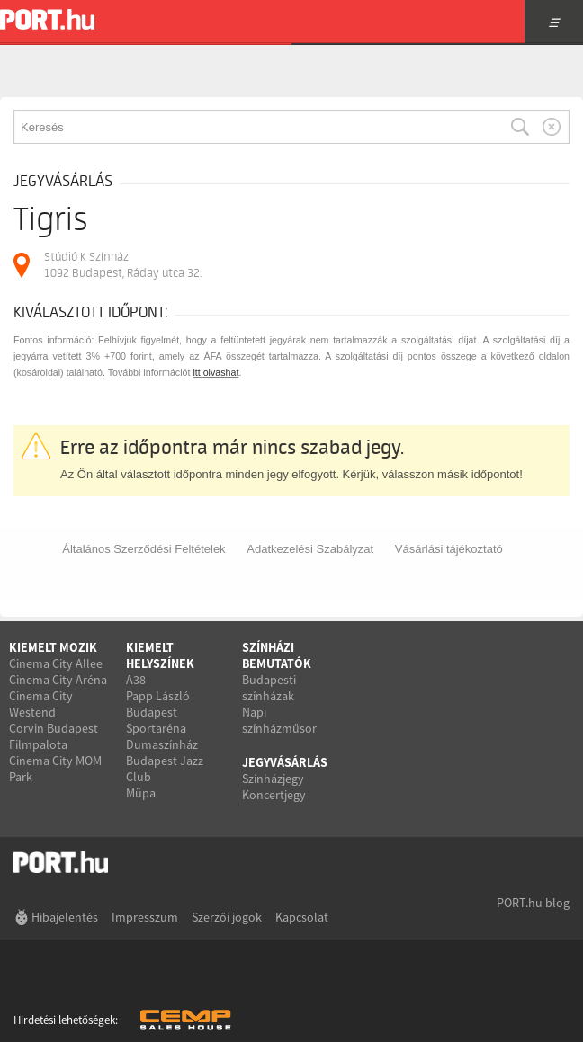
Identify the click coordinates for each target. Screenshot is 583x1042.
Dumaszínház (162, 744)
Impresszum (145, 917)
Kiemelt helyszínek (160, 655)
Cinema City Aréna (58, 680)
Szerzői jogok (227, 917)
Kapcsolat (301, 917)
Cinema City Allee (56, 663)
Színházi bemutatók (276, 655)
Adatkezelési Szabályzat (310, 549)
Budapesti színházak (269, 688)
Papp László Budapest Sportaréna (158, 712)
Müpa (141, 793)
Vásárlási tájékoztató (449, 549)
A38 (136, 680)
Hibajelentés (64, 917)
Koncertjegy (274, 795)
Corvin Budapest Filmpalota (53, 736)
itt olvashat (215, 372)
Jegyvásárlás (284, 762)
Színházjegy (273, 778)
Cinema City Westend (41, 704)
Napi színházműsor (279, 720)
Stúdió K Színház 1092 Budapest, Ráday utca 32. (123, 265)
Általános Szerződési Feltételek (143, 549)
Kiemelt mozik (53, 647)
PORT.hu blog (533, 903)
